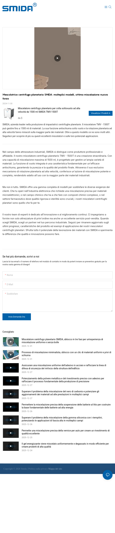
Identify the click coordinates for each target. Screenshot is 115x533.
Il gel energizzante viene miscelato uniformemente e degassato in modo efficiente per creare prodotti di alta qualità (65, 445)
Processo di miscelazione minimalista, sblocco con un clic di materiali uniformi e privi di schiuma (66, 354)
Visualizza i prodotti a (100, 113)
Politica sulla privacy (38, 469)
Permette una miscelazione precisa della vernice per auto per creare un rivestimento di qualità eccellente (66, 432)
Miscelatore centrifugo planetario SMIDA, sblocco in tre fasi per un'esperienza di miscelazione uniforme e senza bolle (62, 341)
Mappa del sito (55, 469)
